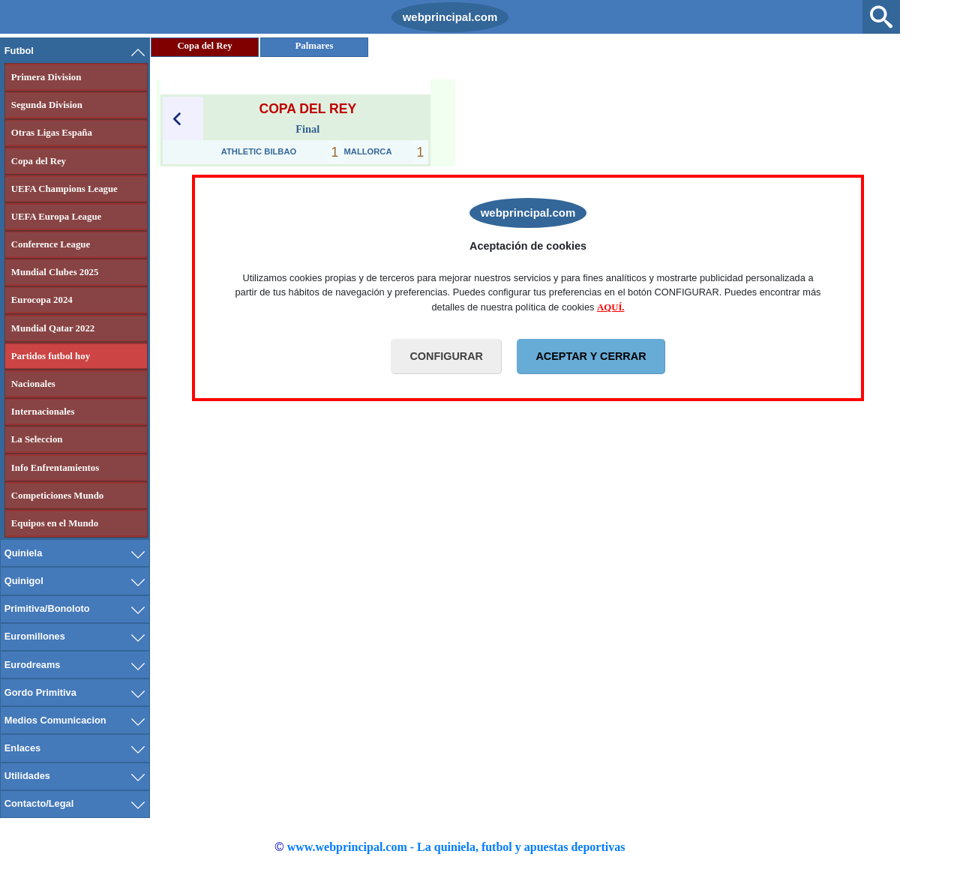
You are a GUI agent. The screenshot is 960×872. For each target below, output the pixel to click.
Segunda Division (46, 105)
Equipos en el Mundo (54, 523)
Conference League (50, 244)
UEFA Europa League (56, 216)
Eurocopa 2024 (42, 300)
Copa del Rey (38, 161)
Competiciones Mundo (57, 495)
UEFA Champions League (64, 189)
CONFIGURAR (446, 356)
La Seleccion (37, 439)
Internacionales (43, 411)
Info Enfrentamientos (55, 468)
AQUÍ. (611, 307)
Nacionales (33, 384)
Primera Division (46, 77)
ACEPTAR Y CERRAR (591, 356)
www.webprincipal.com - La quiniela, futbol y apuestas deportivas (456, 847)
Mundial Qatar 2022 (52, 328)
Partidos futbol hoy (50, 356)
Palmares (315, 45)
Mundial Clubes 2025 (55, 272)
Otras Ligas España (51, 132)
